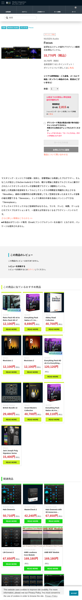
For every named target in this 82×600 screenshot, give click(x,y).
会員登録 (8, 12)
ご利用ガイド (41, 12)
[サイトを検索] (20, 18)
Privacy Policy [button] (51, 596)
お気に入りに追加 (61, 150)
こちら (71, 68)
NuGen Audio (13, 28)
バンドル (24, 28)
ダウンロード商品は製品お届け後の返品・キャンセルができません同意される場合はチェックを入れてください (63, 129)
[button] (66, 593)
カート (74, 12)
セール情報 (57, 12)
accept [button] (74, 593)
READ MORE (8, 328)
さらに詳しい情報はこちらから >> (16, 218)
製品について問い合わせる (56, 155)
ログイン (24, 12)
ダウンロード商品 (50, 34)
